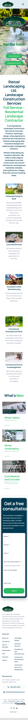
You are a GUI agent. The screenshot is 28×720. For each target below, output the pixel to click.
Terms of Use (20, 701)
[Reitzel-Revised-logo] (8, 2)
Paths (11, 483)
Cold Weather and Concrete (12, 478)
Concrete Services (14, 482)
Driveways (6, 483)
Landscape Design (14, 451)
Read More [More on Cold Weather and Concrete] (6, 488)
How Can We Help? (10, 570)
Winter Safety (12, 417)
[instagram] (14, 708)
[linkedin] (17, 708)
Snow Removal (13, 420)
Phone (7, 545)
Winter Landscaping (11, 447)
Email (6, 553)
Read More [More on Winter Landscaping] (6, 456)
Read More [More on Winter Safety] (6, 425)
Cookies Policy (11, 701)
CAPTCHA (7, 583)
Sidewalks (15, 483)
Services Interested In (12, 562)
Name (6, 536)
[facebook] (11, 708)
